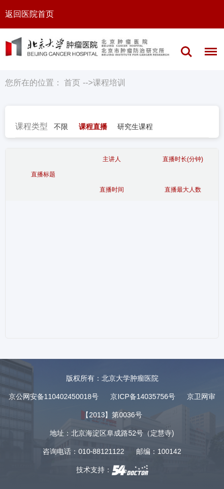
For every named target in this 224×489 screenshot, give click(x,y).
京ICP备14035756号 (142, 396)
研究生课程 (135, 127)
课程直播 (93, 127)
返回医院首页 (29, 14)
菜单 (208, 53)
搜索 (186, 52)
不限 (61, 127)
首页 (72, 82)
